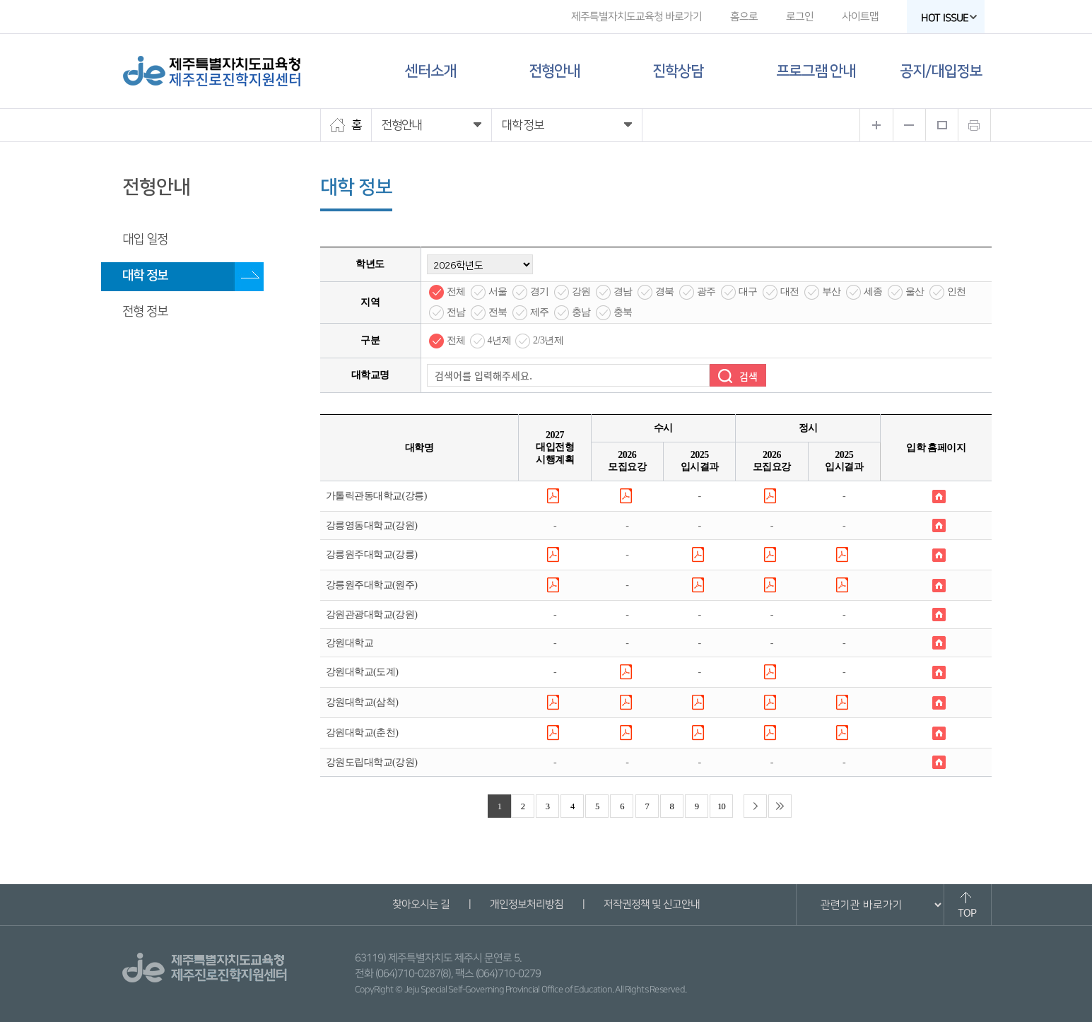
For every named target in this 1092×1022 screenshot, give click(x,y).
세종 (873, 291)
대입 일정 (145, 240)
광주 (706, 291)
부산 (831, 291)
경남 (623, 291)
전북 (497, 312)
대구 (748, 291)
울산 (914, 291)
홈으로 (743, 17)
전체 (456, 291)
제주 (539, 312)
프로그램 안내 (815, 71)
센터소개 (430, 71)
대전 (789, 291)
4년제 (500, 340)
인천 (956, 291)
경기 (539, 291)
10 (721, 806)
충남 (581, 312)
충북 (623, 312)
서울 (497, 291)
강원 (581, 291)
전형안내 (554, 71)
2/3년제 (548, 340)
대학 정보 (145, 276)
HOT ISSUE (948, 18)
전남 (456, 312)
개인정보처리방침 (526, 904)
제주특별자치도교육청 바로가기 (635, 17)
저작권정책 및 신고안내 (652, 904)
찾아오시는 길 (421, 904)
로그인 (799, 17)
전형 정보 (145, 312)
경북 (664, 291)
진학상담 (677, 71)
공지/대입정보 (941, 71)
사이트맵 (859, 17)
